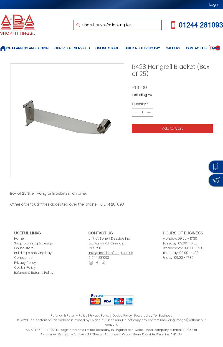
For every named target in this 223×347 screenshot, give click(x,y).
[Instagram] (91, 262)
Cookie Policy (122, 315)
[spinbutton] (142, 112)
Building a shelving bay (33, 253)
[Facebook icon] (97, 262)
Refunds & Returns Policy (69, 315)
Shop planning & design (33, 243)
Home (19, 238)
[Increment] (149, 112)
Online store (24, 248)
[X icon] (103, 262)
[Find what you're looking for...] (117, 25)
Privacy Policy (99, 315)
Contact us (23, 257)
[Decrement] (135, 112)
